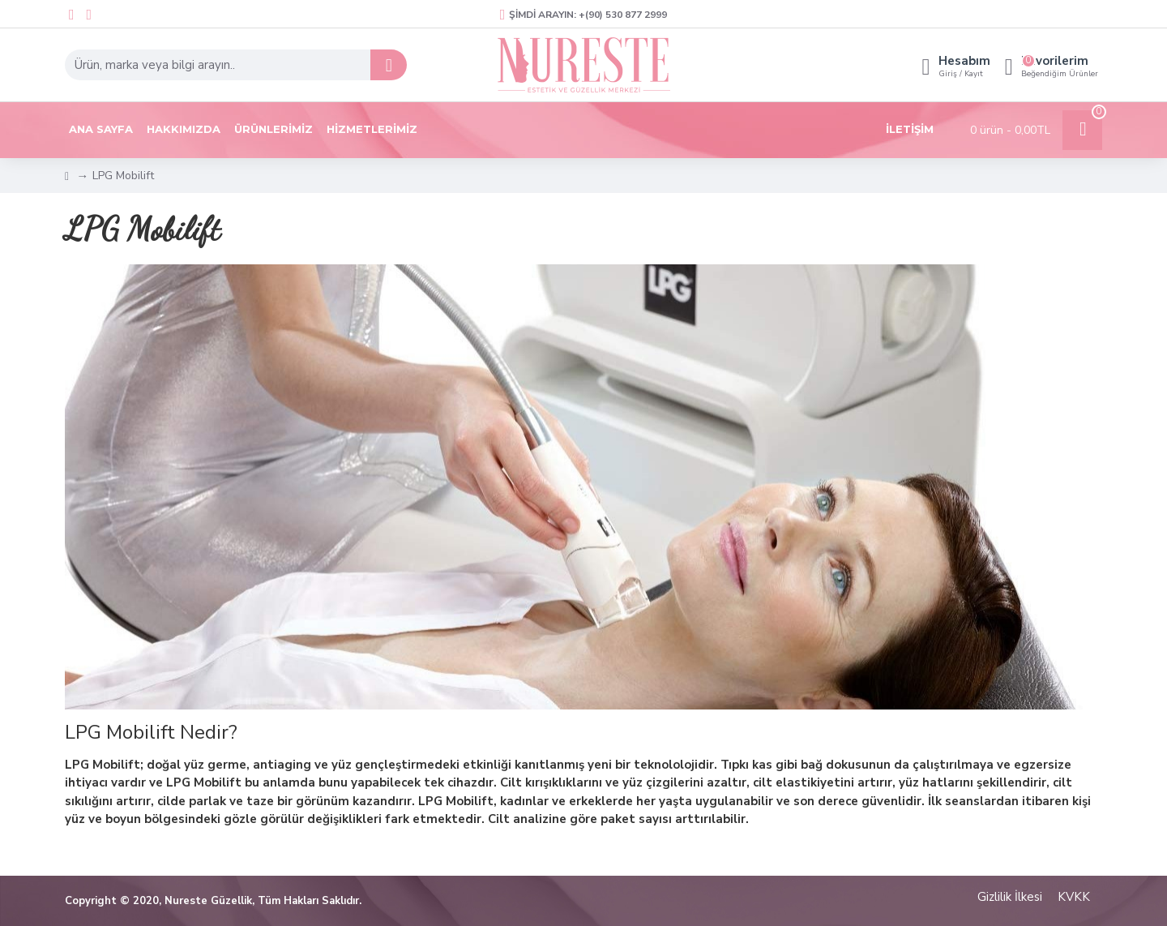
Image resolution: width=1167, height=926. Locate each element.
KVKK (1074, 897)
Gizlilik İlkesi (1009, 897)
